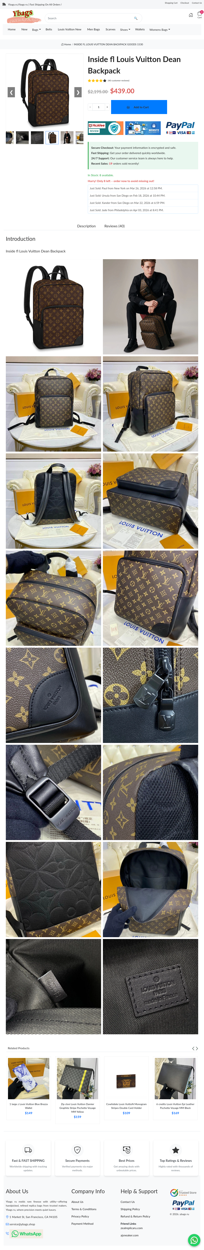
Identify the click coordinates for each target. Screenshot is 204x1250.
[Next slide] (197, 1048)
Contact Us (197, 3)
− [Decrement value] (90, 106)
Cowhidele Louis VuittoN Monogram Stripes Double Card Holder (126, 1106)
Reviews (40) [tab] (114, 226)
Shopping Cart (171, 3)
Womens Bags (158, 29)
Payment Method (82, 1223)
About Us (77, 1201)
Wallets (140, 29)
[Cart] (199, 15)
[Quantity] (98, 107)
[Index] (191, 15)
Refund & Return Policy (135, 1216)
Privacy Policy (80, 1216)
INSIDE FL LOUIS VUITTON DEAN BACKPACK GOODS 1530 (108, 44)
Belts (49, 29)
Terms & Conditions (84, 1209)
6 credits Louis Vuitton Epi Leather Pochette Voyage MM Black (175, 1106)
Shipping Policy (130, 1209)
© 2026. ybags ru (179, 1214)
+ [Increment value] (107, 106)
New (24, 29)
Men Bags (93, 29)
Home (12, 29)
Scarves (110, 29)
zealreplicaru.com (132, 1228)
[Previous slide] (193, 1048)
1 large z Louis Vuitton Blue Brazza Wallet (28, 1106)
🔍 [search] (136, 18)
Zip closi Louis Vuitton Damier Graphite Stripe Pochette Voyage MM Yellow (77, 1108)
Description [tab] (86, 226)
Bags (35, 29)
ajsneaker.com (130, 1235)
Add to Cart (141, 107)
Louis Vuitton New (69, 29)
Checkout (185, 3)
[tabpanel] (28, 1089)
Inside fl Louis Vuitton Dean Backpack (36, 251)
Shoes (124, 29)
